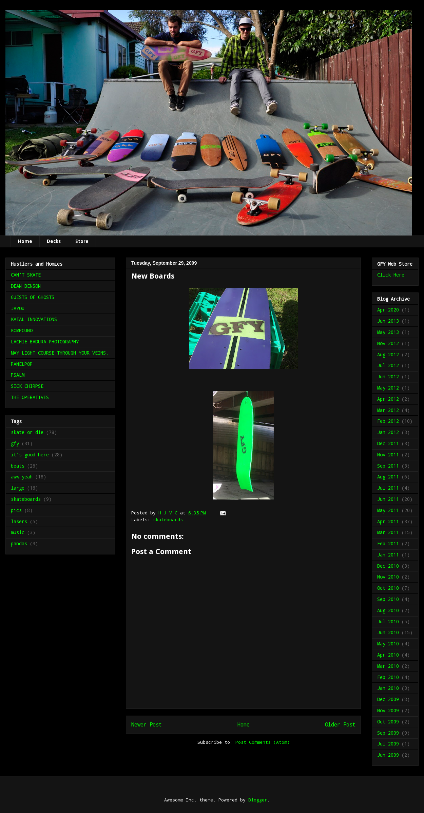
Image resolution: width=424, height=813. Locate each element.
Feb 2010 (388, 677)
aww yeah (22, 476)
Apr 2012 (388, 399)
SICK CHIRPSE (27, 386)
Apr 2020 (388, 309)
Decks (54, 241)
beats (17, 465)
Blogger (257, 800)
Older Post (340, 724)
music (17, 532)
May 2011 (388, 510)
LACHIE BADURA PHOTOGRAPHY (45, 341)
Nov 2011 (388, 454)
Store (82, 241)
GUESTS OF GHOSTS (32, 297)
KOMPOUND (22, 330)
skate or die (27, 432)
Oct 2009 (388, 721)
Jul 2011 (388, 488)
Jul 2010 (388, 621)
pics (16, 510)
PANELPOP (22, 364)
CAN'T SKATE (26, 274)
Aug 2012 (388, 354)
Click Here (390, 274)
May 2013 (388, 332)
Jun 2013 (388, 321)
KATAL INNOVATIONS (34, 319)
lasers (19, 521)
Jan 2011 (388, 554)
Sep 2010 (388, 599)
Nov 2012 (388, 343)
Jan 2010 (388, 688)
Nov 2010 (388, 576)
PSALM (17, 375)
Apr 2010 (388, 654)
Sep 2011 (388, 465)
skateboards (168, 519)
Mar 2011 (388, 532)
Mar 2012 (388, 410)
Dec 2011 (388, 443)
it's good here (30, 454)
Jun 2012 (388, 376)
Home (25, 241)
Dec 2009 (388, 699)
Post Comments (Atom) (262, 742)
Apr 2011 (388, 521)
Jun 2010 (388, 632)
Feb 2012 (388, 421)
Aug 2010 (388, 610)
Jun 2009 (388, 755)
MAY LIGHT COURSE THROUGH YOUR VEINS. (60, 352)
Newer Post (146, 724)
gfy (15, 443)
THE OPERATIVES (30, 397)
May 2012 (388, 387)
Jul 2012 (388, 365)
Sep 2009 (388, 733)
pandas (19, 543)
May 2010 (388, 643)
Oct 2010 (388, 588)
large (17, 488)
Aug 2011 (388, 476)
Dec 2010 (388, 566)
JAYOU (17, 308)
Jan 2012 (388, 432)
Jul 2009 (388, 743)
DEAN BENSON (26, 286)
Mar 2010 (388, 666)
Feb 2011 (388, 543)
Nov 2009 (388, 710)
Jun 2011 (388, 499)
